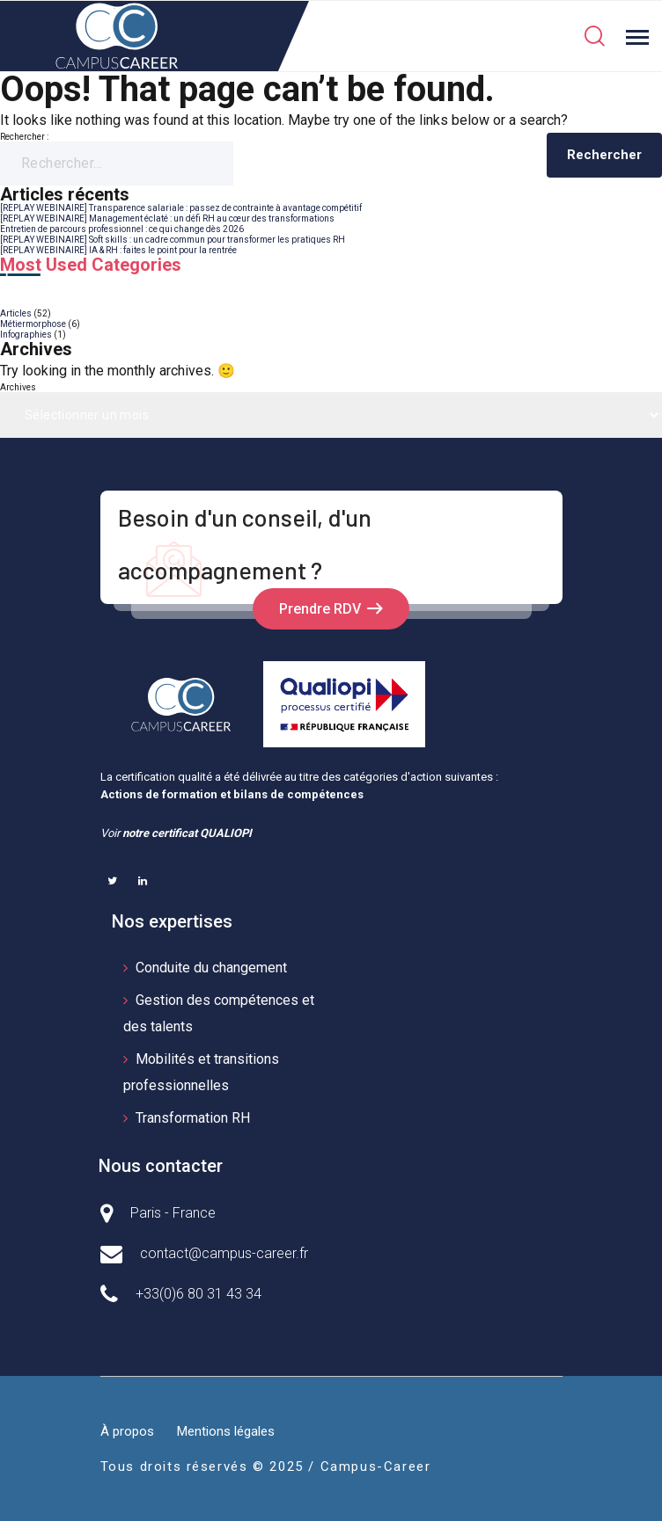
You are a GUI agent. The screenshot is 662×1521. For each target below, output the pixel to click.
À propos (127, 1431)
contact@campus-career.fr (224, 1253)
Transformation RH (193, 1118)
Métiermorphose (33, 324)
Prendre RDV (320, 608)
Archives (18, 387)
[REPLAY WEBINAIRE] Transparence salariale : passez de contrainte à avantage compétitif (181, 208)
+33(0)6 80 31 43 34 (198, 1293)
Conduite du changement (211, 967)
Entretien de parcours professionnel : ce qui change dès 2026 (122, 229)
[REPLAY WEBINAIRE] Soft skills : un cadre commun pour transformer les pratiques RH (172, 239)
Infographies (26, 334)
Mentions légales (226, 1431)
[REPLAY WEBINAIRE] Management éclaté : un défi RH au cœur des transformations (167, 218)
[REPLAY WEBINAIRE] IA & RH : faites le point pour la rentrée (118, 250)
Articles (16, 313)
